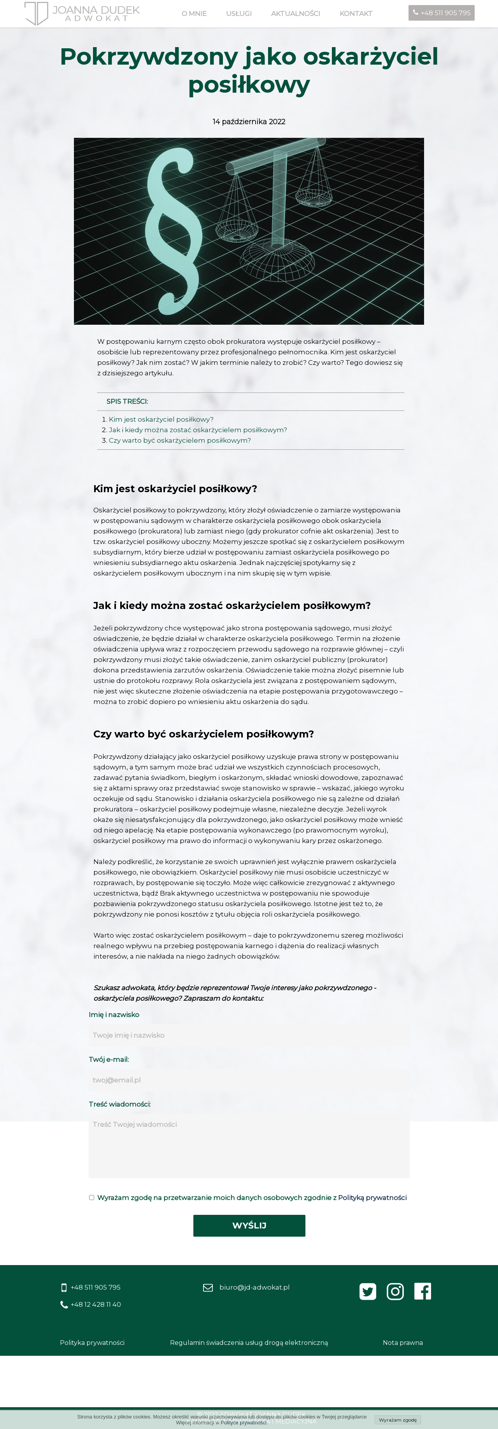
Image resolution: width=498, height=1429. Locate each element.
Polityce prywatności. (244, 1422)
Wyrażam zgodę (398, 1420)
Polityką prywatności (372, 1198)
